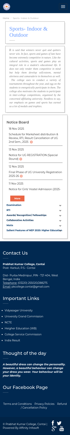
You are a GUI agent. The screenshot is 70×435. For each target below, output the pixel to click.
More (17, 198)
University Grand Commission (24, 316)
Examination (14, 205)
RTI (8, 210)
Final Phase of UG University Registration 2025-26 (35, 174)
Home (6, 18)
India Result (12, 340)
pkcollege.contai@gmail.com (30, 286)
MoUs (10, 225)
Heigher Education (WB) (21, 328)
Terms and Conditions (17, 404)
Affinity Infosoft (29, 428)
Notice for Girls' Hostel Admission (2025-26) (35, 191)
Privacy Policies (45, 404)
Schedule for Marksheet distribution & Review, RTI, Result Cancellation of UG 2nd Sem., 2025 (33, 138)
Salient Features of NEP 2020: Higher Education (34, 230)
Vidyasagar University (19, 310)
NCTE (8, 322)
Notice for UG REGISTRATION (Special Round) (33, 157)
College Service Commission (23, 334)
